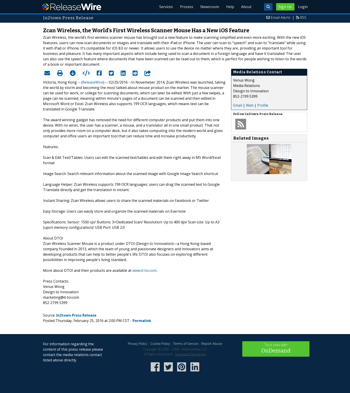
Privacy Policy (137, 343)
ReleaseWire (71, 6)
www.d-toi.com (144, 270)
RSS (303, 17)
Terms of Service (185, 343)
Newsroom (209, 6)
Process (186, 6)
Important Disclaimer (190, 354)
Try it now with (275, 348)
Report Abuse (212, 343)
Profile (262, 105)
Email (237, 105)
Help (230, 6)
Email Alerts (280, 17)
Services (166, 6)
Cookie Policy (160, 343)
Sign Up (285, 6)
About (246, 6)
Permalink (142, 320)
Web (249, 105)
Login (303, 6)
